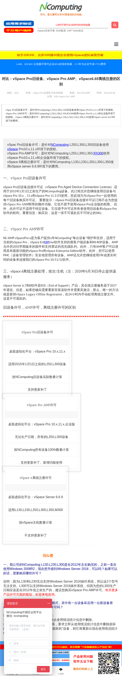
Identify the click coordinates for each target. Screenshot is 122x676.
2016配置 (61, 30)
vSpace (12, 149)
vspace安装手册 (46, 30)
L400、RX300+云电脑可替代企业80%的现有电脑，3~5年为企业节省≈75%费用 (61, 64)
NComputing (60, 144)
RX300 (98, 153)
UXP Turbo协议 (75, 30)
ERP (46, 242)
